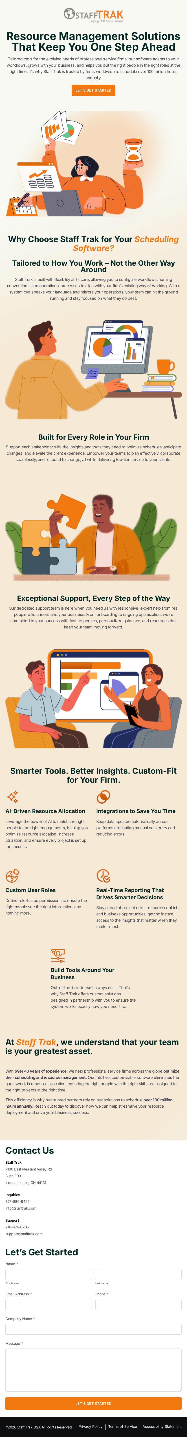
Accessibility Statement (162, 1426)
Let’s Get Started (93, 90)
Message (14, 1343)
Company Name (20, 1318)
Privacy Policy (91, 1426)
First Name (12, 1283)
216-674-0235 (17, 1227)
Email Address (18, 1294)
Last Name (101, 1283)
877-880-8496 (17, 1201)
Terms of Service (122, 1426)
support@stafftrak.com (23, 1234)
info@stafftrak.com (20, 1208)
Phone (102, 1294)
